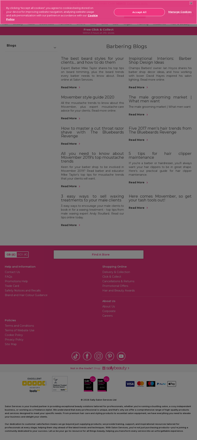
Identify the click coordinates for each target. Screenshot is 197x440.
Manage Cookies (180, 11)
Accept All (139, 11)
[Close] (191, 3)
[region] (98, 12)
